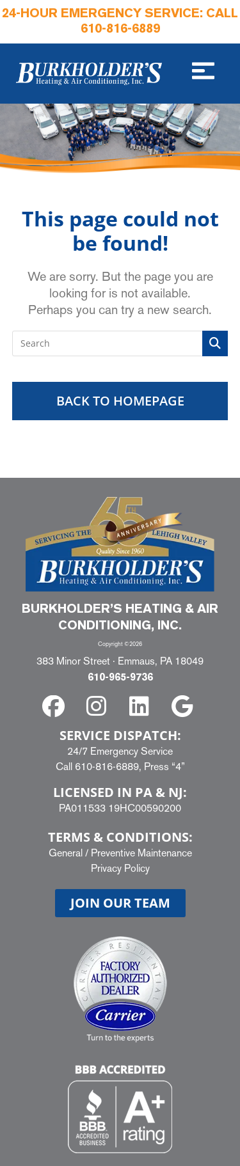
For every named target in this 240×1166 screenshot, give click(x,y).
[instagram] (99, 706)
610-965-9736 (120, 678)
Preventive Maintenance (141, 853)
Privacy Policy (120, 868)
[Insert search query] (120, 343)
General (66, 853)
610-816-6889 (120, 29)
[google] (184, 706)
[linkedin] (141, 706)
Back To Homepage (120, 400)
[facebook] (56, 706)
